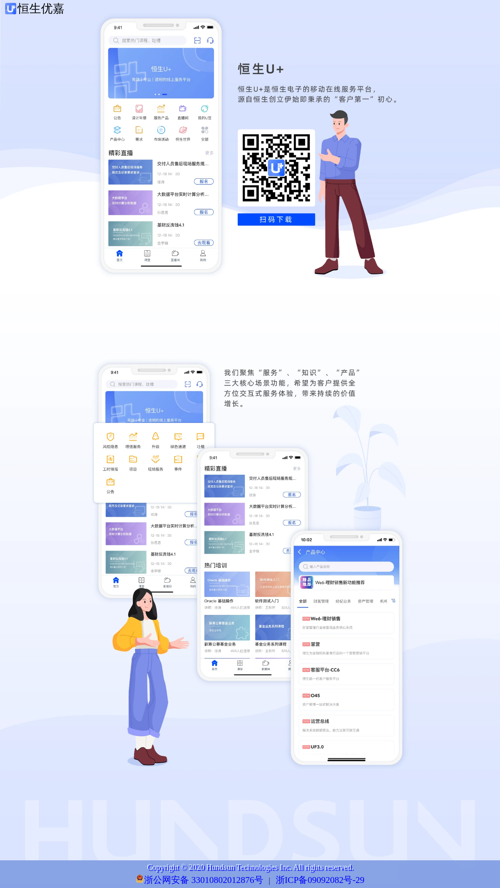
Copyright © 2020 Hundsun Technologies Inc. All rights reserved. (250, 867)
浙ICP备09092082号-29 (320, 880)
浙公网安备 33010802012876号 (199, 880)
